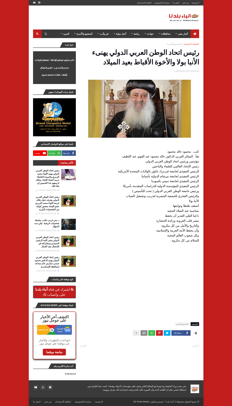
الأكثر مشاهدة (66, 162)
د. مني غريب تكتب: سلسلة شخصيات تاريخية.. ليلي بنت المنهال (46, 223)
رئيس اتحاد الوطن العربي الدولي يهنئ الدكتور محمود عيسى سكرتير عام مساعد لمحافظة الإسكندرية (47, 262)
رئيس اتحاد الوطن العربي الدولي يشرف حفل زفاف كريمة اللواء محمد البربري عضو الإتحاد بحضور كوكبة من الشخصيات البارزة (47, 203)
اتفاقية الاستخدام (144, 2)
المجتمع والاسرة (174, 44)
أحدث (194, 346)
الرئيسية (195, 2)
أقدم (84, 346)
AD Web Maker (141, 401)
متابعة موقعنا (54, 352)
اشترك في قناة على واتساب (54, 292)
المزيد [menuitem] (66, 33)
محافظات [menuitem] (166, 33)
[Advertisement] (95, 17)
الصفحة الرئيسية (191, 44)
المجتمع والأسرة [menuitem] (84, 33)
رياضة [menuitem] (137, 33)
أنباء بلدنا (170, 401)
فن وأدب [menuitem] (104, 33)
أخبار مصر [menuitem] (183, 33)
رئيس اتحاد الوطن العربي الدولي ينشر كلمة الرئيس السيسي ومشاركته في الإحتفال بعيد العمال (47, 242)
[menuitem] (195, 33)
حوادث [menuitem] (150, 33)
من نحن (185, 2)
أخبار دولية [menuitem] (121, 33)
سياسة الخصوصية (162, 2)
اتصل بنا (176, 2)
